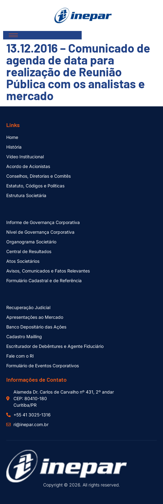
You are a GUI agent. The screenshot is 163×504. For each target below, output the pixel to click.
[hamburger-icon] (13, 35)
